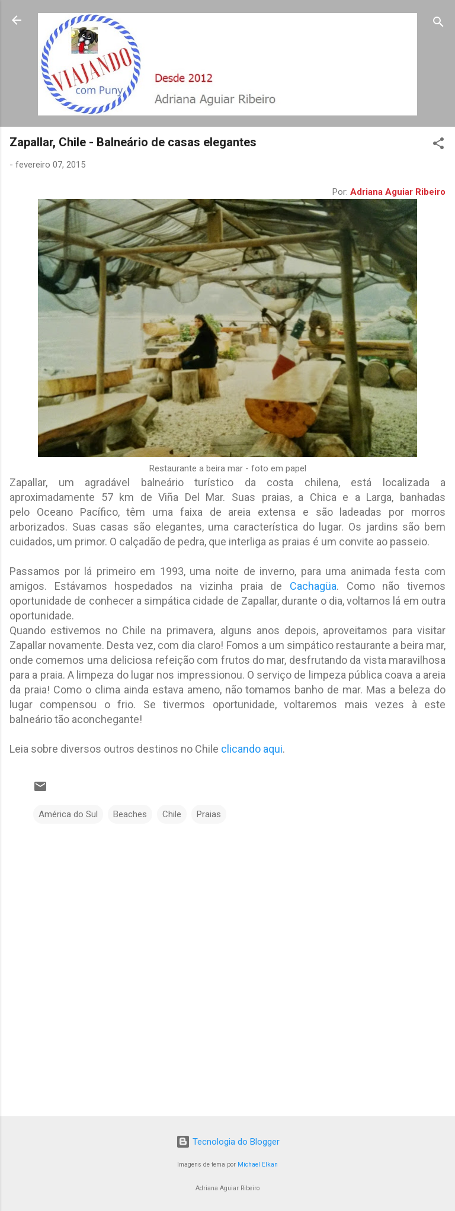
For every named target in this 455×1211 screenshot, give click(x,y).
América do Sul (68, 814)
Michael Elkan (258, 1164)
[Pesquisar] (438, 24)
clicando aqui (252, 749)
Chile (171, 814)
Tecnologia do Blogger (228, 1141)
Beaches (130, 814)
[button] (438, 145)
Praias (209, 814)
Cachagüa (313, 586)
